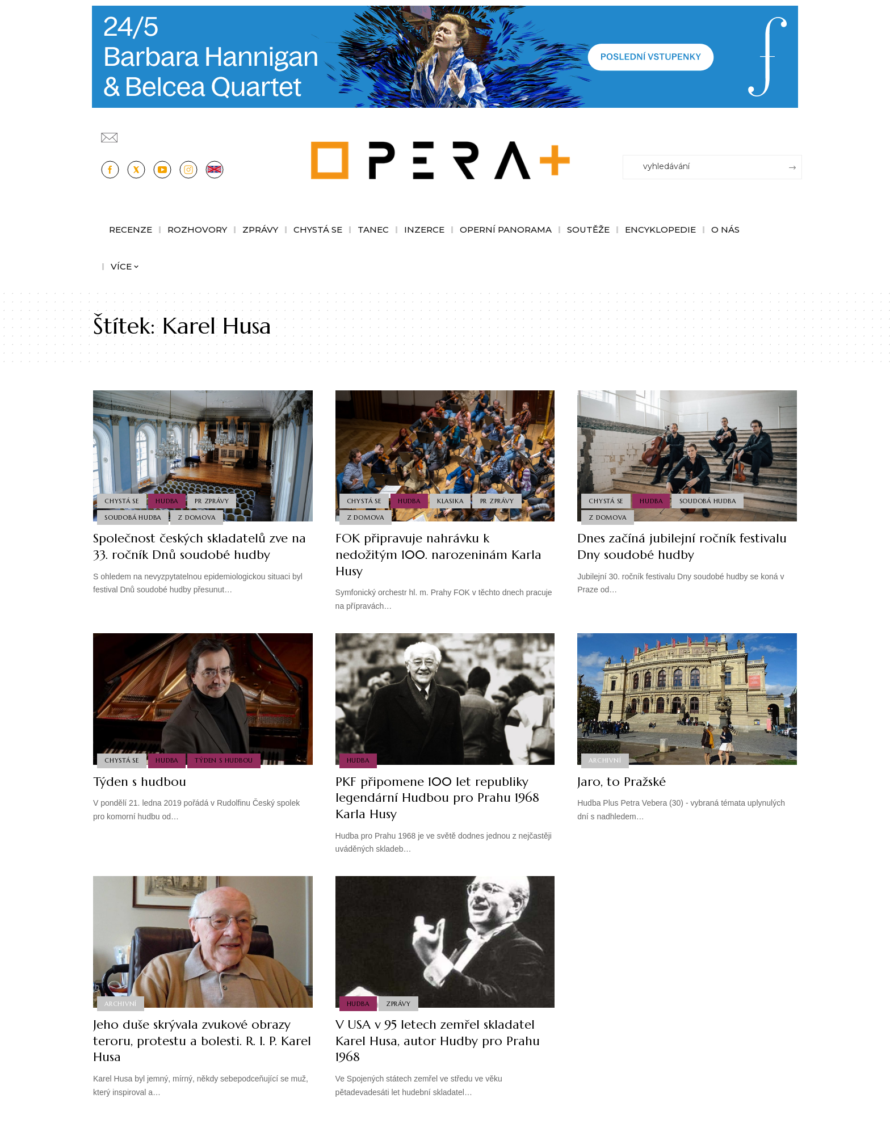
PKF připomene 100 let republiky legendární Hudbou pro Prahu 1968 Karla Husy (437, 798)
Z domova (197, 517)
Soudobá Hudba (132, 517)
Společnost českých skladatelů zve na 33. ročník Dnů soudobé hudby (199, 546)
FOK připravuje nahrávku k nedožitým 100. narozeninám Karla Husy (439, 554)
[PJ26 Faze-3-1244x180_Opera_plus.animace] (445, 56)
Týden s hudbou (224, 760)
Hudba (167, 500)
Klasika (450, 500)
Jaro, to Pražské (621, 781)
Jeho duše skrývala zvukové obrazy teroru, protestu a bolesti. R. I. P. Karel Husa (192, 1040)
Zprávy (398, 1003)
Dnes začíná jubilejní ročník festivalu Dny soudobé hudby (682, 546)
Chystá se (121, 500)
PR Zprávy (212, 500)
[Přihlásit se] (796, 132)
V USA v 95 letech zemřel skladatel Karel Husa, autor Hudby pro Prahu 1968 (437, 1040)
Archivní (605, 760)
